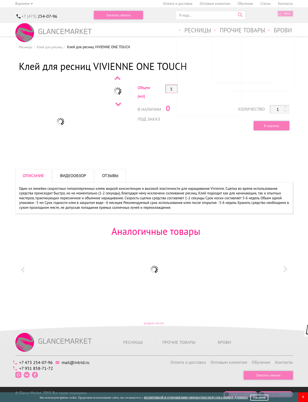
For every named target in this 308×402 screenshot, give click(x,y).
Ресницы (190, 31)
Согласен (259, 397)
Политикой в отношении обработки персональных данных (196, 397)
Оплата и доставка (177, 3)
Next (118, 104)
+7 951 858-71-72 (38, 368)
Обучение (245, 3)
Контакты (285, 3)
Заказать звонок (118, 15)
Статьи (266, 3)
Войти (284, 15)
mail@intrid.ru (82, 362)
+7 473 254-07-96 (38, 362)
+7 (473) (39, 16)
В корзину (269, 125)
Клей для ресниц (50, 47)
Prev (118, 78)
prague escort (154, 323)
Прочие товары (239, 31)
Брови (282, 31)
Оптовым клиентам (215, 3)
